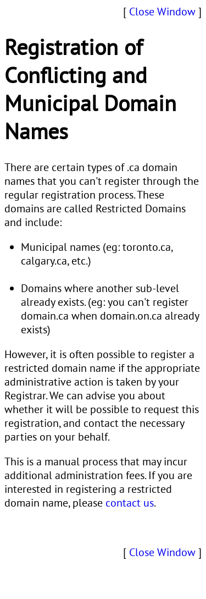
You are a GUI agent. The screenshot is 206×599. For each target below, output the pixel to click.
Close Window (162, 11)
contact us (129, 502)
